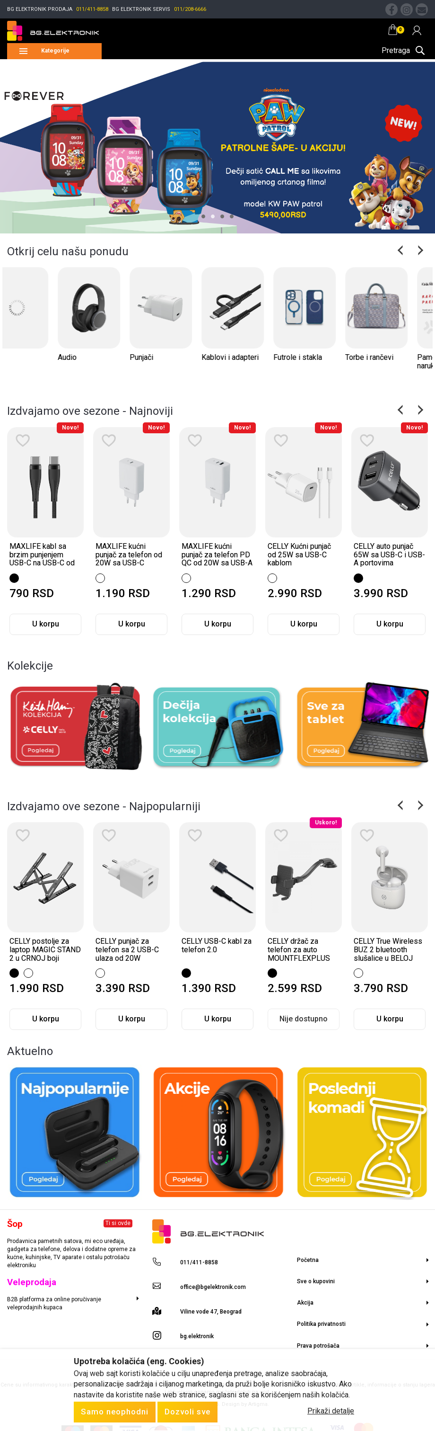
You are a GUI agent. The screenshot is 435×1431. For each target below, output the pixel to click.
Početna (308, 1260)
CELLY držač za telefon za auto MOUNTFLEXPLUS (385, 949)
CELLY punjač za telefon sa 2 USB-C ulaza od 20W (213, 949)
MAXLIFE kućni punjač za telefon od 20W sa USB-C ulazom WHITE (215, 559)
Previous (401, 250)
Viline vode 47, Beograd (211, 1311)
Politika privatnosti (321, 1324)
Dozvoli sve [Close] (187, 1411)
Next (419, 250)
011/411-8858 (92, 9)
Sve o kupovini (316, 1281)
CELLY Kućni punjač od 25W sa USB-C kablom (385, 554)
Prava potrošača (318, 1345)
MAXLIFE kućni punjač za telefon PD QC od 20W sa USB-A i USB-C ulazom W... (303, 559)
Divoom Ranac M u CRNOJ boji (40, 945)
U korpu (45, 623)
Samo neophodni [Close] (114, 1411)
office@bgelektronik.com (213, 1287)
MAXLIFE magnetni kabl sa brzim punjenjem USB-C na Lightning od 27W (42, 559)
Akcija (305, 1302)
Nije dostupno (45, 1018)
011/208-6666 (190, 9)
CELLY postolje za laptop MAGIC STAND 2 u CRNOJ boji (131, 949)
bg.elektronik (197, 1336)
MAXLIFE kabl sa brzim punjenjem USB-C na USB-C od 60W (128, 559)
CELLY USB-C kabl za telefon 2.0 (303, 945)
